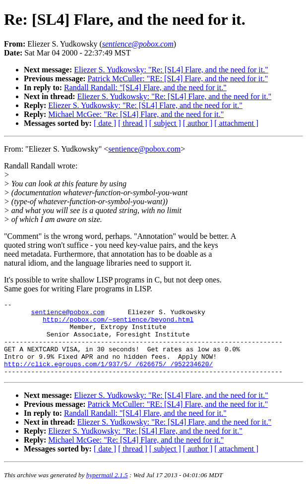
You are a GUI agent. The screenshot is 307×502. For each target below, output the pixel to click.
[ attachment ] (236, 123)
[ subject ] (165, 123)
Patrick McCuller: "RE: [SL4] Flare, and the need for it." (178, 78)
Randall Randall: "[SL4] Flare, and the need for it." (145, 87)
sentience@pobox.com (144, 149)
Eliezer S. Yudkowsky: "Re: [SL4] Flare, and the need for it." (171, 69)
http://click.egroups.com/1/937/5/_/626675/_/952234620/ (108, 377)
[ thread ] (132, 123)
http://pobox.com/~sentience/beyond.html (118, 323)
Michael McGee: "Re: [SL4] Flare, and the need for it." (136, 114)
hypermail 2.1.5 (107, 490)
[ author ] (198, 123)
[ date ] (105, 123)
